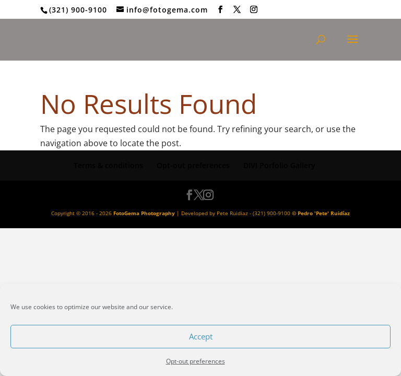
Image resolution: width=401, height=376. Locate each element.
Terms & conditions (108, 165)
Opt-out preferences (195, 361)
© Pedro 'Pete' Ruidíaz (321, 213)
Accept (201, 336)
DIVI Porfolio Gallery (279, 165)
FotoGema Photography (144, 213)
